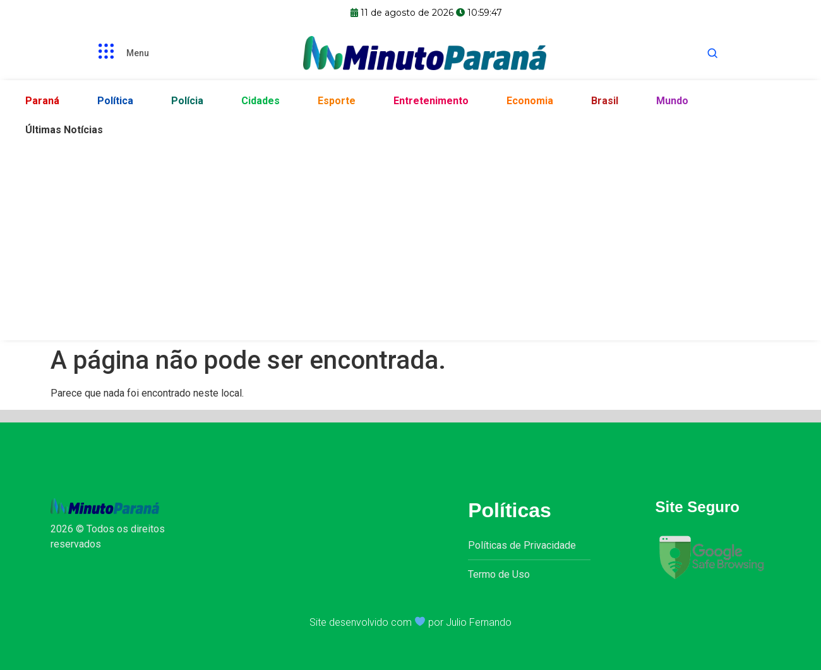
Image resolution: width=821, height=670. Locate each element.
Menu (137, 53)
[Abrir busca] (712, 53)
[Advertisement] (410, 239)
